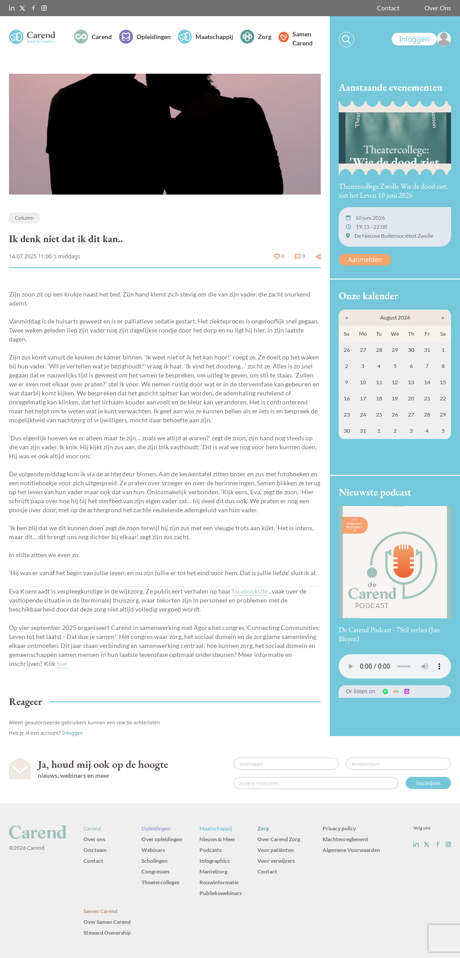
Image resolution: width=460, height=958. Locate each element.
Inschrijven (428, 783)
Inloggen (72, 732)
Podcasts (210, 850)
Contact (388, 8)
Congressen (155, 871)
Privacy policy (339, 828)
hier (62, 663)
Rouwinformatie (219, 882)
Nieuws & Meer (217, 839)
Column (24, 217)
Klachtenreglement (345, 839)
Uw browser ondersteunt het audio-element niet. (395, 666)
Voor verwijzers (276, 860)
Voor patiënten (275, 850)
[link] (421, 39)
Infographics (214, 860)
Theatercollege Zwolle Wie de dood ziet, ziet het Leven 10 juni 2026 (393, 191)
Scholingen (155, 860)
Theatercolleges (160, 882)
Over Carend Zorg (278, 839)
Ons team (95, 850)
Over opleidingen (162, 839)
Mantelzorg (213, 871)
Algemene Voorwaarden (351, 850)
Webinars (153, 850)
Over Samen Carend (107, 921)
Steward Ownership (107, 932)
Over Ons (438, 8)
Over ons (94, 839)
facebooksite (250, 591)
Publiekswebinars (220, 893)
